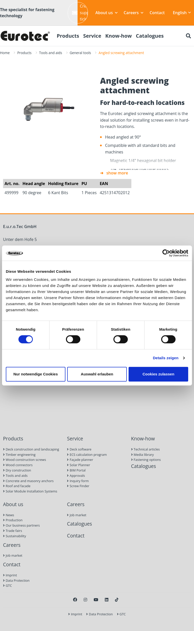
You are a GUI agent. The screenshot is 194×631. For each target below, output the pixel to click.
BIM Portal (76, 470)
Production (12, 520)
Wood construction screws (24, 459)
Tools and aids (50, 52)
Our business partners (21, 525)
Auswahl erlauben (97, 374)
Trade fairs (12, 530)
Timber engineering (19, 454)
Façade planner (80, 459)
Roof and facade (17, 486)
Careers (134, 12)
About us (106, 12)
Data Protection (16, 580)
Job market (12, 555)
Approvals (76, 475)
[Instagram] (85, 599)
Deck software (79, 449)
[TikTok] (116, 599)
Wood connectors (18, 465)
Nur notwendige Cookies (35, 374)
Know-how (143, 438)
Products (24, 52)
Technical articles (145, 449)
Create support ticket (80, 12)
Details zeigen (165, 358)
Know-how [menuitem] (118, 35)
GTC (7, 585)
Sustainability (14, 536)
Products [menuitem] (68, 35)
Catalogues (143, 466)
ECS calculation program (87, 454)
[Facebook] (75, 599)
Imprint (10, 575)
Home (5, 52)
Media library (142, 454)
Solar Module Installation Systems (30, 491)
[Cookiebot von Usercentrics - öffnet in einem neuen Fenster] (166, 253)
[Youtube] (96, 599)
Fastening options (146, 459)
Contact (157, 12)
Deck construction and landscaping (31, 449)
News (8, 515)
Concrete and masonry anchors (28, 481)
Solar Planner (78, 465)
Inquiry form (78, 481)
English (182, 12)
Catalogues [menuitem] (150, 35)
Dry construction (17, 470)
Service (75, 438)
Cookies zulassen (158, 374)
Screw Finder (78, 486)
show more (117, 173)
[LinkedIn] (106, 599)
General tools (80, 52)
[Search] (188, 35)
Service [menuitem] (92, 35)
